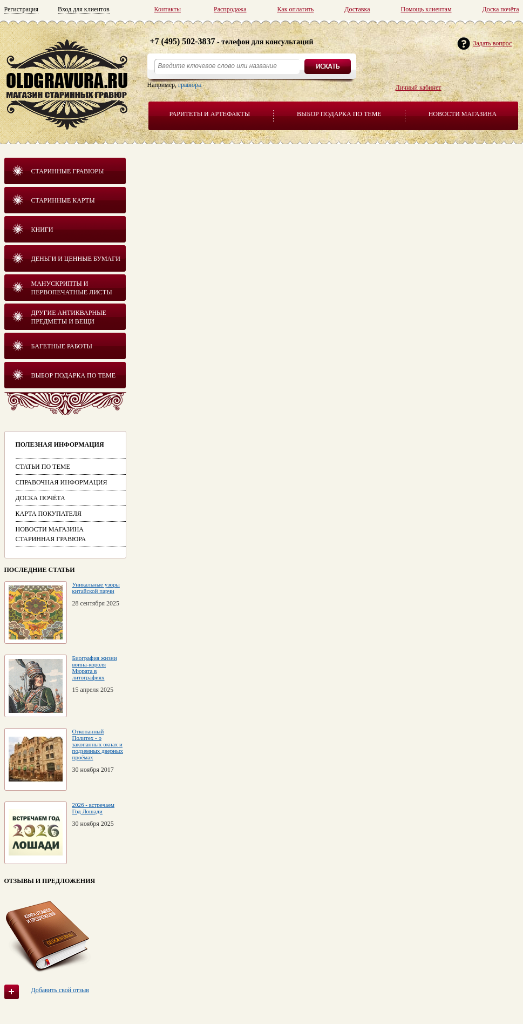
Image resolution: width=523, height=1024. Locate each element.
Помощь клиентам (425, 9)
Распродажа (230, 9)
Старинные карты (63, 200)
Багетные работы (62, 346)
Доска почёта (501, 9)
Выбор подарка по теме (339, 114)
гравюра (189, 85)
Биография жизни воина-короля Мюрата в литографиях (94, 668)
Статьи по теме (43, 466)
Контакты (167, 9)
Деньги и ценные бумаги (75, 258)
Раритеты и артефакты (209, 114)
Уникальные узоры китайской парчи (96, 587)
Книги (42, 229)
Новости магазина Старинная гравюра (51, 534)
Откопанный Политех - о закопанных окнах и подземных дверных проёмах (97, 744)
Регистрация (21, 9)
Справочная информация (61, 482)
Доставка (357, 9)
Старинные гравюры (67, 171)
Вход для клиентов (84, 9)
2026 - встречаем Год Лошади (93, 807)
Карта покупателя (48, 513)
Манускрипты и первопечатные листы (71, 288)
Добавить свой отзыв (60, 990)
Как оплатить (295, 9)
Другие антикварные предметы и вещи (68, 317)
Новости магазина (463, 114)
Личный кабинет (419, 87)
